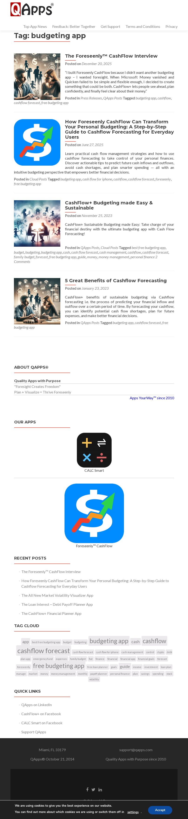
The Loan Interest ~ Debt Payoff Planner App (57, 604)
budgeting (32, 252)
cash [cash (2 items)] (135, 641)
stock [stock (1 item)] (169, 673)
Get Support (110, 26)
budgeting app (146, 98)
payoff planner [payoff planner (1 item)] (98, 673)
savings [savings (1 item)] (145, 673)
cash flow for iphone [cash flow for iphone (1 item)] (107, 652)
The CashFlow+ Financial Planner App (51, 613)
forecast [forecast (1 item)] (162, 658)
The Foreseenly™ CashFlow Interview (111, 56)
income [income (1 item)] (137, 666)
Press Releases (91, 98)
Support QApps (33, 732)
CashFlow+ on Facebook (41, 713)
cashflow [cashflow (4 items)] (154, 641)
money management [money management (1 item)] (63, 673)
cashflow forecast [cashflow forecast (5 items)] (43, 650)
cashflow (164, 98)
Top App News (35, 26)
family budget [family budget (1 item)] (78, 658)
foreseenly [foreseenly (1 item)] (23, 666)
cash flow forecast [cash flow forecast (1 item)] (83, 652)
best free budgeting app (148, 247)
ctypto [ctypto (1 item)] (160, 652)
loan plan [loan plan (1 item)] (166, 666)
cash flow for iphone (97, 179)
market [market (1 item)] (33, 673)
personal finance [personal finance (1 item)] (120, 673)
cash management (112, 252)
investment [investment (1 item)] (151, 666)
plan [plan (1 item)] (135, 673)
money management (114, 257)
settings (133, 812)
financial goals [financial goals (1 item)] (146, 658)
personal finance (142, 257)
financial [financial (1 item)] (112, 658)
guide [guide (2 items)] (125, 666)
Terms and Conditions (143, 26)
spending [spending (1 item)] (157, 673)
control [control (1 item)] (150, 652)
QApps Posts (112, 98)
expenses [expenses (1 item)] (61, 658)
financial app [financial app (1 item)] (127, 658)
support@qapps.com (135, 749)
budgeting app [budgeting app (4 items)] (109, 641)
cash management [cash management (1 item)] (132, 652)
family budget (24, 257)
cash (66, 252)
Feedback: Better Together (73, 26)
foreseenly (163, 179)
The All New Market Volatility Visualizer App (57, 595)
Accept (160, 810)
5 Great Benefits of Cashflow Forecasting (116, 280)
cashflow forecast (27, 102)
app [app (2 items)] (25, 641)
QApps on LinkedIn (36, 704)
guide (82, 257)
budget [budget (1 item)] (67, 642)
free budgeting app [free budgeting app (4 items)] (58, 665)
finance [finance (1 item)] (100, 658)
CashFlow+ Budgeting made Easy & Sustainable (109, 205)
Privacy (171, 26)
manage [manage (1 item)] (21, 673)
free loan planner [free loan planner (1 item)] (97, 666)
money (92, 257)
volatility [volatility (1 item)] (94, 679)
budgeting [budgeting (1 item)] (81, 642)
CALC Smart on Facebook (41, 723)
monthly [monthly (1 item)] (82, 673)
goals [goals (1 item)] (114, 666)
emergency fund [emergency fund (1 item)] (43, 658)
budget (19, 252)
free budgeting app (54, 102)
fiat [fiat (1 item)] (91, 658)
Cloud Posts (38, 179)
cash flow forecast (84, 252)
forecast (42, 257)
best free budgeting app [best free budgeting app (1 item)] (46, 642)
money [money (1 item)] (44, 673)
